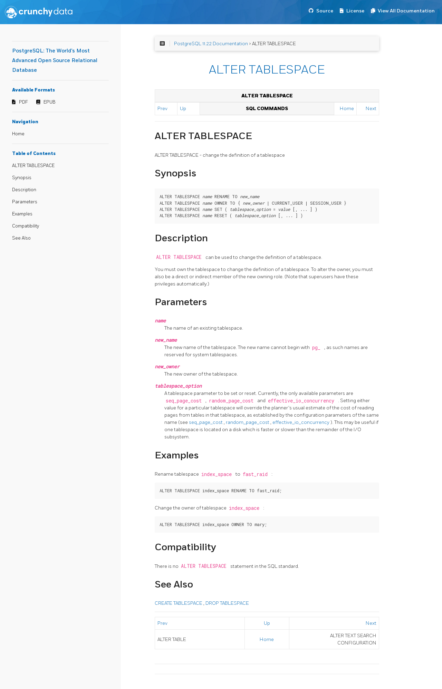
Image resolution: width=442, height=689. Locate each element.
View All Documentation (406, 11)
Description (24, 190)
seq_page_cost (206, 422)
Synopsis (21, 178)
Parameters (24, 202)
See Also (21, 238)
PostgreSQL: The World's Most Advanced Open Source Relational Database (54, 61)
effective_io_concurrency (301, 422)
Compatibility (25, 226)
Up (183, 108)
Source (324, 11)
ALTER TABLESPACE (33, 165)
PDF (23, 102)
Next (371, 108)
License (355, 11)
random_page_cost (248, 422)
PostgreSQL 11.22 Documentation (211, 44)
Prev (162, 108)
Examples (22, 214)
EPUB (50, 102)
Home (18, 134)
